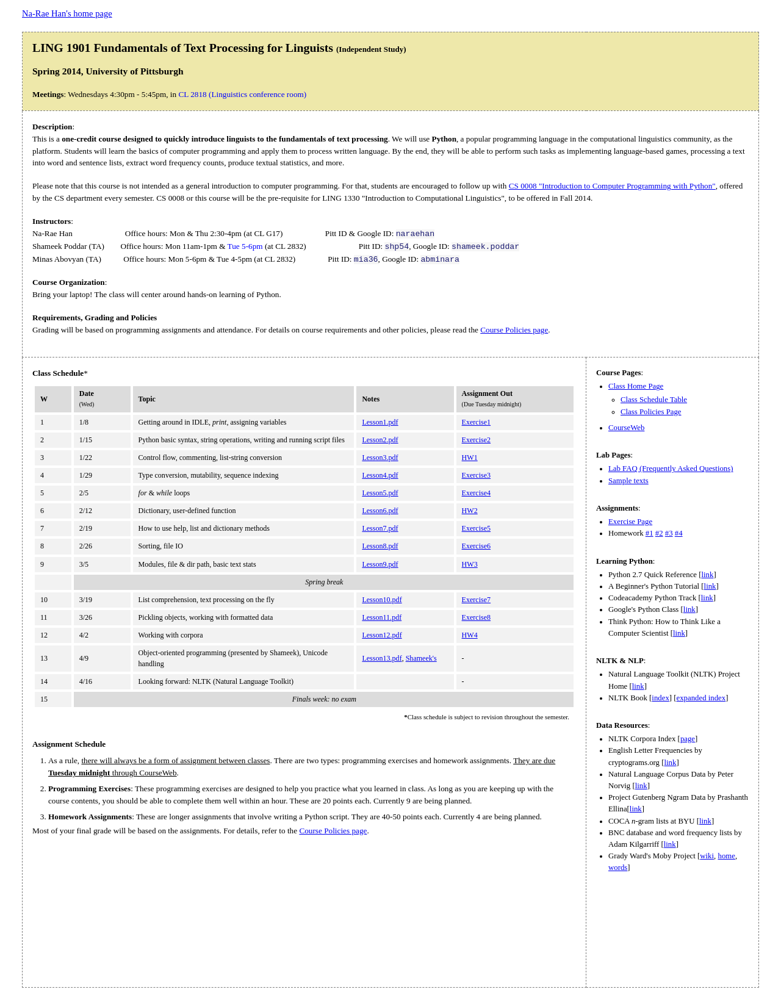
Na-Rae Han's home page (67, 13)
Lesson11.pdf (381, 617)
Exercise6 (476, 546)
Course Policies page (514, 329)
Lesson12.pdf (381, 635)
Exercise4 (476, 493)
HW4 (470, 635)
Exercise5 (476, 528)
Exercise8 (476, 617)
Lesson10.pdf (381, 599)
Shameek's (421, 658)
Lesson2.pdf (380, 440)
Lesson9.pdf (380, 564)
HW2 (470, 510)
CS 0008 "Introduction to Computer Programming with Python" (612, 185)
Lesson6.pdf (380, 510)
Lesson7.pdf (380, 528)
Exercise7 (476, 599)
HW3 (470, 564)
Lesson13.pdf (381, 658)
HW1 (470, 457)
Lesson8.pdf (380, 546)
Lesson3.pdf (380, 457)
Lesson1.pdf (380, 422)
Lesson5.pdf (380, 493)
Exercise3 (476, 475)
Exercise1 (476, 422)
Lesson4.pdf (380, 475)
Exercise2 (476, 440)
